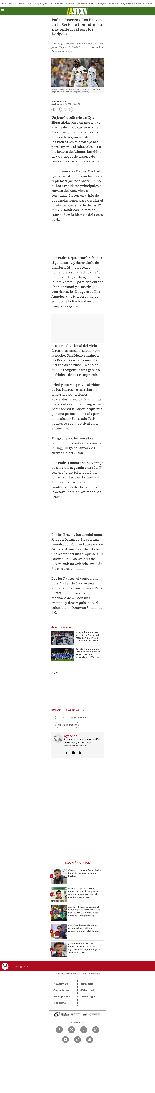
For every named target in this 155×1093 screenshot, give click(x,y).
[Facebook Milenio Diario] (59, 1029)
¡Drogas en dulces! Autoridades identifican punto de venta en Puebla (84, 873)
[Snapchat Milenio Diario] (89, 1039)
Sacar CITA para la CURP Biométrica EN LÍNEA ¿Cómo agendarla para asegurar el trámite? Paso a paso (83, 893)
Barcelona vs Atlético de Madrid (72, 3)
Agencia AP (58, 101)
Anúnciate (60, 1003)
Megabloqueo (105, 3)
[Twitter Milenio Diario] (71, 1029)
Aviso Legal (88, 996)
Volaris (132, 3)
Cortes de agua (120, 3)
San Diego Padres (67, 724)
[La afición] (77, 11)
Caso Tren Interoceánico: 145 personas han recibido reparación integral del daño (83, 928)
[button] (2, 11)
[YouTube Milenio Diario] (65, 1039)
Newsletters (61, 983)
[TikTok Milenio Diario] (77, 1039)
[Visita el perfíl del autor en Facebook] (66, 753)
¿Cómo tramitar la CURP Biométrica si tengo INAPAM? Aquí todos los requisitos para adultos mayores (84, 948)
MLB (61, 717)
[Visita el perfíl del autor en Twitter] (80, 753)
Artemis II (93, 3)
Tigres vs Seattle (48, 3)
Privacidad (87, 990)
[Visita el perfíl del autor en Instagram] (73, 753)
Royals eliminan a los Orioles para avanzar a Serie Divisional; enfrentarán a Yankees (88, 653)
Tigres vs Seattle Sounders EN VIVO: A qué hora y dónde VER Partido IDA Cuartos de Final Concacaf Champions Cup (84, 911)
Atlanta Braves (79, 717)
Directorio (87, 983)
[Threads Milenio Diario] (95, 1029)
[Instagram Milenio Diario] (83, 1029)
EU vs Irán (20, 3)
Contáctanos (61, 990)
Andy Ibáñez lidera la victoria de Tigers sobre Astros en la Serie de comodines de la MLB (89, 636)
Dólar (29, 3)
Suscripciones (62, 996)
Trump (36, 3)
